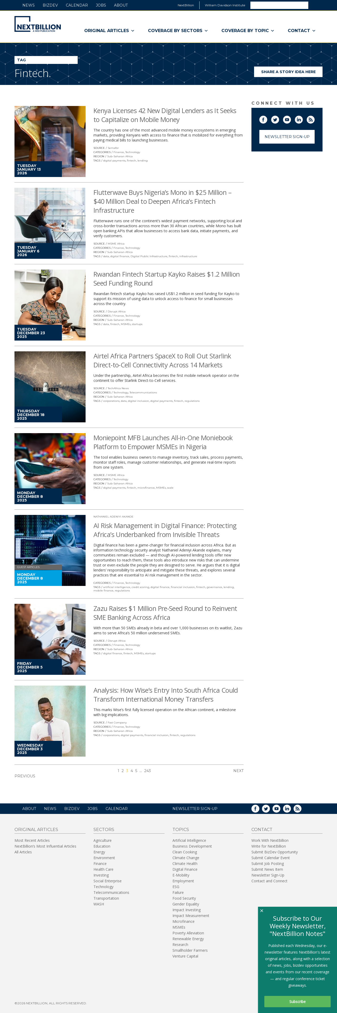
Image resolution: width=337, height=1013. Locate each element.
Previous (24, 776)
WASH (98, 903)
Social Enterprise (107, 880)
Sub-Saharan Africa (120, 156)
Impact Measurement (190, 915)
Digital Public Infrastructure (149, 256)
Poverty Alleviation (188, 932)
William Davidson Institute (225, 5)
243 (147, 770)
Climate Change (185, 857)
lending (142, 160)
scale (170, 487)
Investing (101, 875)
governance (214, 587)
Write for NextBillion (268, 846)
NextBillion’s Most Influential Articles (45, 846)
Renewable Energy (188, 938)
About (121, 5)
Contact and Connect (269, 880)
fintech (131, 160)
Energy (99, 851)
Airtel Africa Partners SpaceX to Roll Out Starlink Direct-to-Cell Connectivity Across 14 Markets (162, 360)
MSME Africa (116, 243)
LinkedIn (302, 118)
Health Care (103, 869)
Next (238, 770)
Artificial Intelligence (189, 840)
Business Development (192, 846)
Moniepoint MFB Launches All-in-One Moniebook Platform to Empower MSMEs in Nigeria (163, 442)
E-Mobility (180, 875)
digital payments (114, 160)
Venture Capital (185, 956)
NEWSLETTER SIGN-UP (194, 808)
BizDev (50, 5)
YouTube (290, 118)
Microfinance (183, 921)
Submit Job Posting (267, 863)
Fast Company (117, 722)
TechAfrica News (118, 388)
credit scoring (140, 587)
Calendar (77, 5)
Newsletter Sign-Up (287, 136)
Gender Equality (185, 903)
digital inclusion (138, 401)
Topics (180, 829)
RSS (314, 118)
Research (180, 944)
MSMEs (126, 324)
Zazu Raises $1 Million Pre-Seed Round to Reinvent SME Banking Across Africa (165, 613)
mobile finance (103, 590)
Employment (183, 880)
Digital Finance (184, 869)
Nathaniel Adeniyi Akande (113, 516)
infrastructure (188, 256)
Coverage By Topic (248, 31)
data (106, 256)
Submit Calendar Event (270, 857)
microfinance (146, 487)
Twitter (269, 810)
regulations (192, 401)
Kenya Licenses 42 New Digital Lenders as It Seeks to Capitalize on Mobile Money (164, 115)
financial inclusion (183, 587)
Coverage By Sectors (178, 31)
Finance (118, 152)
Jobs (101, 5)
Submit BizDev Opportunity (274, 851)
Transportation (106, 898)
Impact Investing (186, 909)
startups (137, 324)
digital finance (119, 256)
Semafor (113, 148)
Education (101, 846)
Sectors (103, 829)
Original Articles (109, 31)
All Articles (23, 851)
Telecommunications (143, 392)
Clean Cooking (184, 851)
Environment (104, 857)
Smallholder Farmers (190, 950)
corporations (111, 401)
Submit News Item (267, 869)
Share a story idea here (292, 73)
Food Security (184, 898)
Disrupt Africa (117, 311)
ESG (175, 886)
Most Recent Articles (32, 840)
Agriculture (102, 840)
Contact (302, 31)
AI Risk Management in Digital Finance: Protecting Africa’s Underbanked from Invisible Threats (164, 530)
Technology (132, 152)
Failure (178, 892)
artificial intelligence (116, 587)
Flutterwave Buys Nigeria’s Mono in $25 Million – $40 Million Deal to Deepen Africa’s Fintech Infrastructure (162, 201)
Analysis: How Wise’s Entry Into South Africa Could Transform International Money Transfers (165, 694)
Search (315, 5)
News (28, 5)
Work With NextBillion (270, 840)
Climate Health (184, 863)
